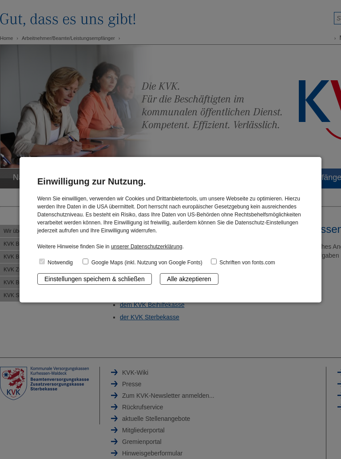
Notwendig (56, 262)
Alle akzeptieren (189, 278)
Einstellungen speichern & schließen (94, 278)
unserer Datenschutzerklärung (146, 246)
